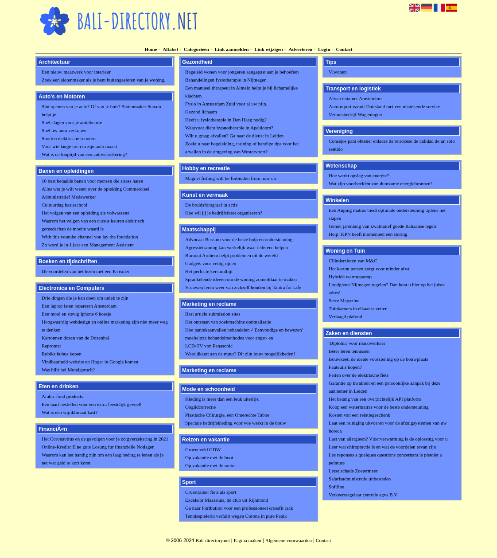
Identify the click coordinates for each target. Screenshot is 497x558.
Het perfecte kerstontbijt (209, 271)
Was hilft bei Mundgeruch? (68, 369)
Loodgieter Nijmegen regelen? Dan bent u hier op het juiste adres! (387, 288)
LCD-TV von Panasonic (209, 345)
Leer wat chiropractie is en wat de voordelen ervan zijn (382, 446)
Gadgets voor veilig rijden (210, 263)
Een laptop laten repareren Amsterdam (79, 305)
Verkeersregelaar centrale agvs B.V (363, 494)
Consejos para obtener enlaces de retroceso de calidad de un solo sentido (392, 145)
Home (150, 49)
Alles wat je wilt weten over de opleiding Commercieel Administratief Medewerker (95, 192)
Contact (344, 49)
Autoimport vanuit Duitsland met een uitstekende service (384, 106)
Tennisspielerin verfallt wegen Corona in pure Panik (236, 516)
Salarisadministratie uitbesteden (360, 478)
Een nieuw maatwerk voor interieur (76, 71)
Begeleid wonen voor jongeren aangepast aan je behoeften (242, 71)
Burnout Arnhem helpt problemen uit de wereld (231, 255)
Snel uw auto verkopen (64, 130)
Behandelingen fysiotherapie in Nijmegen (226, 79)
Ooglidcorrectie (200, 407)
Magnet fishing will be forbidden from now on (230, 178)
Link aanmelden (232, 49)
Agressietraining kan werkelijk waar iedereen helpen (236, 247)
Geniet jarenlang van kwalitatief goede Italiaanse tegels (383, 226)
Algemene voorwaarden (288, 540)
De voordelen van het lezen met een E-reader (85, 271)
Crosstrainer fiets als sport (210, 492)
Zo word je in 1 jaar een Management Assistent (88, 244)
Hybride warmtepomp (350, 276)
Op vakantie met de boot (209, 457)
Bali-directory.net (213, 540)
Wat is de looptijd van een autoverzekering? (84, 154)
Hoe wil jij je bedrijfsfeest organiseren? (223, 212)
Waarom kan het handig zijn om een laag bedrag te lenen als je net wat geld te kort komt (102, 458)
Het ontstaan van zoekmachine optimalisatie (228, 321)
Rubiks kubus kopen (62, 353)
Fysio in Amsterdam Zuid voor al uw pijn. (226, 103)
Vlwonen (337, 71)
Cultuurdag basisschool (64, 204)
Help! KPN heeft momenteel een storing (368, 234)
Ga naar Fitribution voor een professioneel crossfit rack (239, 508)
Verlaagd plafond (345, 316)
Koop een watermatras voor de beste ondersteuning (378, 407)
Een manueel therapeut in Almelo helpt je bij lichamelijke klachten (241, 91)
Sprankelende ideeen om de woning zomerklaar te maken (241, 279)
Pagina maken (247, 540)
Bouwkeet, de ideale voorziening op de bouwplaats (378, 359)
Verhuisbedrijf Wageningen (355, 114)
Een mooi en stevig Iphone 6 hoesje (76, 313)
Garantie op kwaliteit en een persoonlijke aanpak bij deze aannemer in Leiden (384, 387)
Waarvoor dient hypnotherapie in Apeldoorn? (229, 127)
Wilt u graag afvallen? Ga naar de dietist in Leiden (234, 135)
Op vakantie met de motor (210, 465)
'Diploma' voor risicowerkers (357, 343)
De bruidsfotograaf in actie (211, 204)
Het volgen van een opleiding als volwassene (85, 212)
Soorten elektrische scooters (69, 138)
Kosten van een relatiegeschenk (359, 415)
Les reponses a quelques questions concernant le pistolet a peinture (385, 458)
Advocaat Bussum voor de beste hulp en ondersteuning (238, 239)
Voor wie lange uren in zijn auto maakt (79, 146)
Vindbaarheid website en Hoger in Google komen (90, 361)
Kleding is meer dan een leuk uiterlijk (222, 399)
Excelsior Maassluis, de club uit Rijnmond (226, 500)
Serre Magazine (344, 300)
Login (324, 49)
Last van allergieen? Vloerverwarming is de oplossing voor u (388, 438)
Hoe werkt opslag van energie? (359, 175)
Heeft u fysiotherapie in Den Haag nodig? (226, 119)
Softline (336, 486)
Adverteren (301, 49)
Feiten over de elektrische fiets (358, 375)
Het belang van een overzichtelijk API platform (375, 399)
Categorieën (196, 49)
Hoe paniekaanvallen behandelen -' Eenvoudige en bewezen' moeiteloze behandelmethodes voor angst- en (244, 333)
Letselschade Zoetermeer (353, 470)
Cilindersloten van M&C (353, 260)
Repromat (51, 345)
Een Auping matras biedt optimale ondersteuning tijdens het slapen (387, 214)
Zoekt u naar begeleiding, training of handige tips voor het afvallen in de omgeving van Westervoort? (242, 147)
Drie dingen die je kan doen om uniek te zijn (85, 297)
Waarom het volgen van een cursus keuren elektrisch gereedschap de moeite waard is (93, 224)
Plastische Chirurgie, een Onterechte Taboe (227, 415)
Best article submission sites (212, 313)
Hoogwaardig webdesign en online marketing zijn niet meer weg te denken (105, 325)
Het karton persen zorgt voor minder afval (370, 268)
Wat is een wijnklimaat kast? (69, 412)
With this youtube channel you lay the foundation (90, 236)
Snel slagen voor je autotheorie (72, 122)
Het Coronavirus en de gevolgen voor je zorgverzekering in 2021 (105, 438)
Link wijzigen (268, 49)
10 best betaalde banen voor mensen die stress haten (92, 180)
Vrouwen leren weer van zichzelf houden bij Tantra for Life (243, 287)
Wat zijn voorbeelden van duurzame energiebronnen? (380, 183)
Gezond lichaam (201, 111)
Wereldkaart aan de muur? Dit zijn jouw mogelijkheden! (240, 353)
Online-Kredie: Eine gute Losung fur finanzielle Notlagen (98, 446)
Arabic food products (62, 396)
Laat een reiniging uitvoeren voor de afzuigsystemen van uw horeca (388, 426)
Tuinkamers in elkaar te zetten (358, 308)
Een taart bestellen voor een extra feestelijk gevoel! (92, 404)
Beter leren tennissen (349, 351)
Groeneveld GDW (203, 449)
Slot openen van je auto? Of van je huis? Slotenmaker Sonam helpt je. (101, 110)
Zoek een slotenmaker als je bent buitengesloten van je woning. (103, 79)
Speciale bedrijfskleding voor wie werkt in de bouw (235, 422)
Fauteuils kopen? (345, 367)
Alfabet (170, 49)
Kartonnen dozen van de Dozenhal (75, 337)
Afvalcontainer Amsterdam (355, 98)
